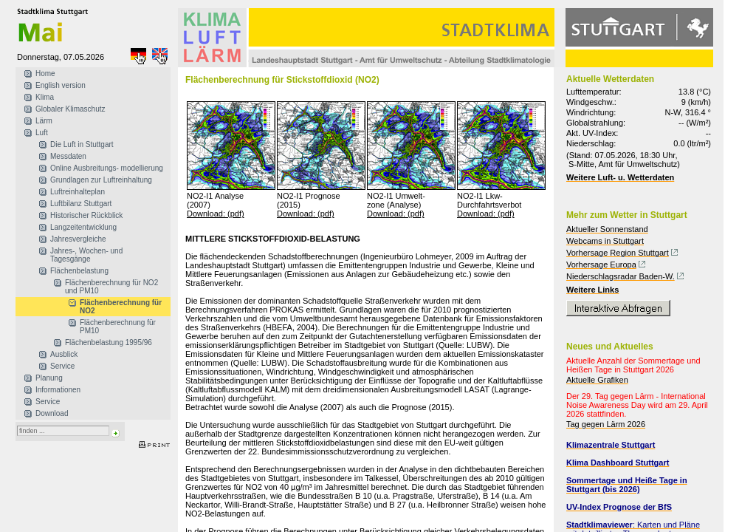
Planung (49, 378)
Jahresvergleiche (78, 239)
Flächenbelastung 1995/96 (108, 342)
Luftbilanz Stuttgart (80, 204)
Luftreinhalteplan (77, 192)
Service (62, 366)
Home (45, 73)
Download (51, 413)
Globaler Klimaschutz (70, 109)
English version (60, 85)
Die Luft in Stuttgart (82, 144)
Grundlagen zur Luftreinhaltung (101, 180)
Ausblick (64, 354)
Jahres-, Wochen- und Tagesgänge (86, 255)
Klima (44, 97)
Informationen (57, 390)
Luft (41, 133)
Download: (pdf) (215, 213)
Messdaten (68, 156)
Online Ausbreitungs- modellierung (106, 168)
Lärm (43, 121)
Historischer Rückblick (86, 215)
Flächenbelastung (79, 271)
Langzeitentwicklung (83, 227)
